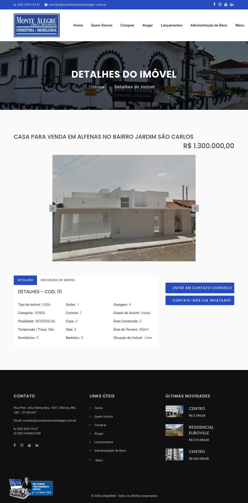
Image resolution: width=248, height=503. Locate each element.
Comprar (130, 26)
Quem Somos (104, 26)
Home (80, 26)
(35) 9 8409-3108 (29, 435)
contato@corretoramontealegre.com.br (75, 4)
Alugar (150, 26)
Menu (97, 460)
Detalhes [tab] (26, 281)
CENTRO (197, 410)
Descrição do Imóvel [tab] (60, 281)
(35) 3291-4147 (27, 4)
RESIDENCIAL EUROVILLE (201, 431)
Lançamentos (174, 26)
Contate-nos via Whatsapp (202, 301)
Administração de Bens (211, 26)
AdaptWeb (109, 495)
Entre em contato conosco (202, 288)
